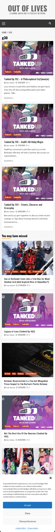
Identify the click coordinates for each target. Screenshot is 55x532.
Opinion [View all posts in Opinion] (23, 271)
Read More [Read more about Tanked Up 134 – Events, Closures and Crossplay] (8, 227)
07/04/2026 (22, 285)
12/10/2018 (21, 145)
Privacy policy (33, 528)
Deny (27, 513)
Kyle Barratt (10, 285)
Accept (27, 505)
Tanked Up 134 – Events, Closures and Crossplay (23, 206)
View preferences (27, 521)
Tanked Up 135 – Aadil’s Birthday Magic (23, 142)
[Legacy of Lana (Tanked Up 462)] (27, 310)
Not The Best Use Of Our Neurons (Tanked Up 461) (25, 435)
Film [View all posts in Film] (13, 373)
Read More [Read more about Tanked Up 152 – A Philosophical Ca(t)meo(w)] (8, 98)
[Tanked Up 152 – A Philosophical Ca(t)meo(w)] (27, 58)
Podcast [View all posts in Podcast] (8, 72)
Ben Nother (10, 83)
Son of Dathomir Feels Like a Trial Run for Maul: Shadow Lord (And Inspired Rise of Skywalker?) (27, 280)
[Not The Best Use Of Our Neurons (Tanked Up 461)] (27, 412)
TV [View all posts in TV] (29, 271)
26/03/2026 (22, 440)
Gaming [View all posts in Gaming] (8, 324)
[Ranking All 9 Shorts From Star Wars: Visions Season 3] (27, 465)
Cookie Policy (21, 528)
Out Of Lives (27, 8)
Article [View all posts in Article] (7, 271)
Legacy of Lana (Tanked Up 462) (19, 331)
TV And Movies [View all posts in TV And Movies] (38, 271)
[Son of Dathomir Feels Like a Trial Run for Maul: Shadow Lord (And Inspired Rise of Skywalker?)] (27, 258)
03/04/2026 (22, 335)
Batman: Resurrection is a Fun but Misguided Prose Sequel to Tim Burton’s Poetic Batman (26, 382)
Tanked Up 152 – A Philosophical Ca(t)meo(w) (26, 79)
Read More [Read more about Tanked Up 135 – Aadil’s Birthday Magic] (8, 161)
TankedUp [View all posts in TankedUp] (17, 72)
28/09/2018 (22, 211)
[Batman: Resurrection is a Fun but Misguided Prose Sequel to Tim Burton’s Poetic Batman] (27, 360)
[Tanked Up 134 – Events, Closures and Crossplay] (27, 184)
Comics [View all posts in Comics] (15, 271)
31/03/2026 (22, 387)
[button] (50, 477)
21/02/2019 (21, 82)
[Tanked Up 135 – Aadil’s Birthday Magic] (27, 121)
